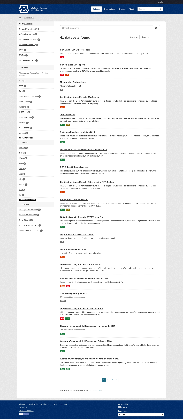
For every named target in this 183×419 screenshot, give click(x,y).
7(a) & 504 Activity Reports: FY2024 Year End (81, 308)
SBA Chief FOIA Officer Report (75, 50)
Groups (122, 9)
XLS (67, 368)
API (90, 390)
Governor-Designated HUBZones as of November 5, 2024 (87, 326)
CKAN (122, 407)
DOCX (63, 301)
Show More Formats (27, 200)
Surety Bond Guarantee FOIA (74, 200)
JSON (63, 107)
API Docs (98, 390)
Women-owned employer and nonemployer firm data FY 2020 (89, 359)
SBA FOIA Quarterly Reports (74, 293)
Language (122, 411)
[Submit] (156, 28)
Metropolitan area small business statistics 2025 (83, 150)
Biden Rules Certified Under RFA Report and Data (84, 278)
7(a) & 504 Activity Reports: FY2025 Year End (81, 217)
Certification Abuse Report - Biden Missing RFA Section (87, 182)
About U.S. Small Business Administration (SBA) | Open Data (43, 404)
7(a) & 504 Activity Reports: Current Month (80, 264)
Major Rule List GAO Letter (73, 249)
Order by (134, 37)
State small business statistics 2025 (77, 132)
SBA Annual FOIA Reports (72, 65)
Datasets (96, 9)
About (131, 9)
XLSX (62, 124)
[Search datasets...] (106, 28)
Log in (160, 2)
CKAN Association (26, 411)
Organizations (109, 9)
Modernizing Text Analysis (73, 82)
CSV (67, 124)
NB (62, 242)
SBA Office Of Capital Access (74, 167)
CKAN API (23, 407)
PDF (62, 57)
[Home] (20, 17)
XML (67, 74)
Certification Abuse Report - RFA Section (80, 97)
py (61, 89)
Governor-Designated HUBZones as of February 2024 (86, 341)
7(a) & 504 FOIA (67, 115)
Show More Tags (26, 138)
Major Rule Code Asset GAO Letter (77, 234)
